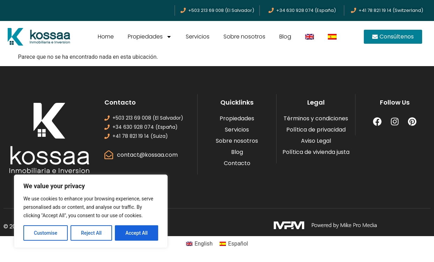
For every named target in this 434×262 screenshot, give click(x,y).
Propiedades (150, 36)
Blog (285, 37)
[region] (91, 211)
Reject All (91, 233)
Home (106, 37)
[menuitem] (309, 37)
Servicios (197, 37)
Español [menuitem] (238, 243)
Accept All (136, 233)
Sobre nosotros (244, 37)
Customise (45, 233)
